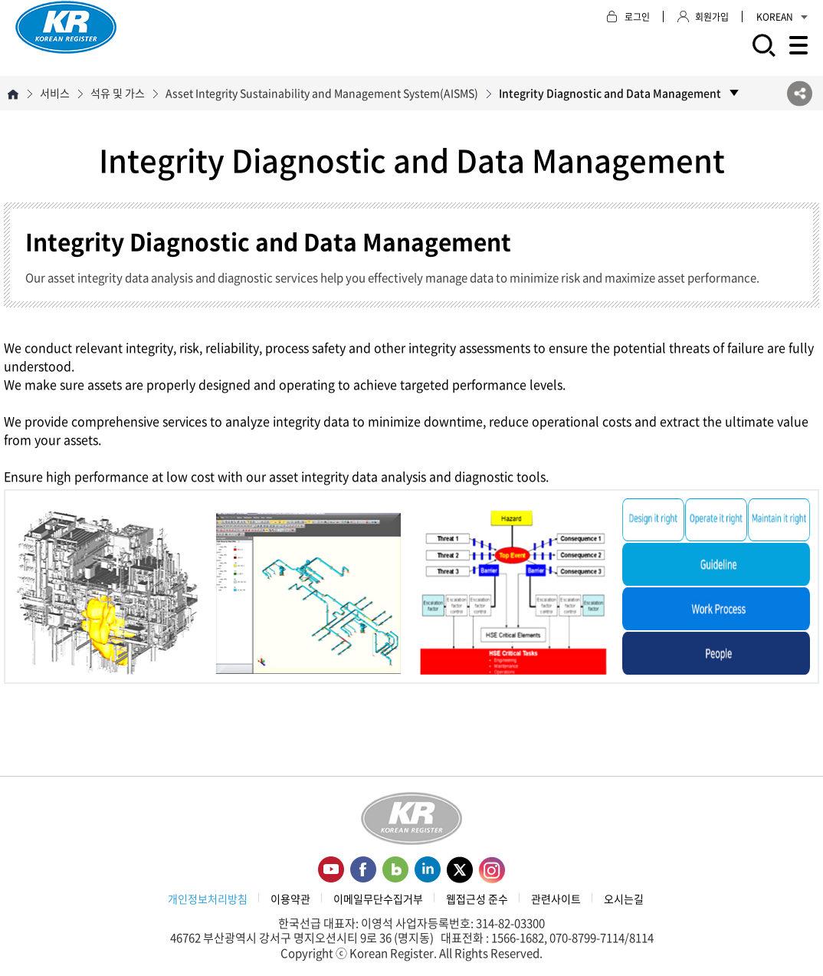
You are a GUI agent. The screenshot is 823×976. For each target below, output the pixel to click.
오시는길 (624, 898)
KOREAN (782, 17)
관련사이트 (556, 898)
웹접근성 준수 (477, 898)
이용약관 (290, 898)
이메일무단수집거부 (378, 898)
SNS (799, 93)
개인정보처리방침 (208, 898)
